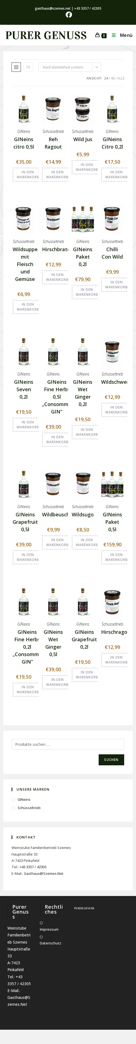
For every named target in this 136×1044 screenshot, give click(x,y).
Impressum (49, 929)
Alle (120, 78)
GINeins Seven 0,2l (23, 389)
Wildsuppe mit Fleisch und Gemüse (25, 264)
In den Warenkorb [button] (28, 174)
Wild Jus (82, 139)
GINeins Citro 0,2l (112, 143)
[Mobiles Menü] (120, 35)
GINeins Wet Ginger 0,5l (53, 643)
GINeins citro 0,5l (23, 143)
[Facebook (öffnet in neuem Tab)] (68, 15)
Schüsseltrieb (53, 131)
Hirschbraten (57, 249)
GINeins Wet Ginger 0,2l (82, 393)
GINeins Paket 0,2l (82, 256)
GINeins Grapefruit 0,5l (25, 522)
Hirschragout (116, 632)
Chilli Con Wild (112, 253)
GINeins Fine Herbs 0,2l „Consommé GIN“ (27, 647)
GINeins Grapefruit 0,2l (84, 639)
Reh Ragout (53, 143)
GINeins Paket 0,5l (112, 522)
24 (106, 78)
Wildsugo (83, 514)
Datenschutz (50, 943)
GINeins (23, 131)
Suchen (111, 759)
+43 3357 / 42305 (33, 866)
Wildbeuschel (58, 514)
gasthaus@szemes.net (43, 873)
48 (113, 78)
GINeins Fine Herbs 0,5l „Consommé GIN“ (56, 397)
